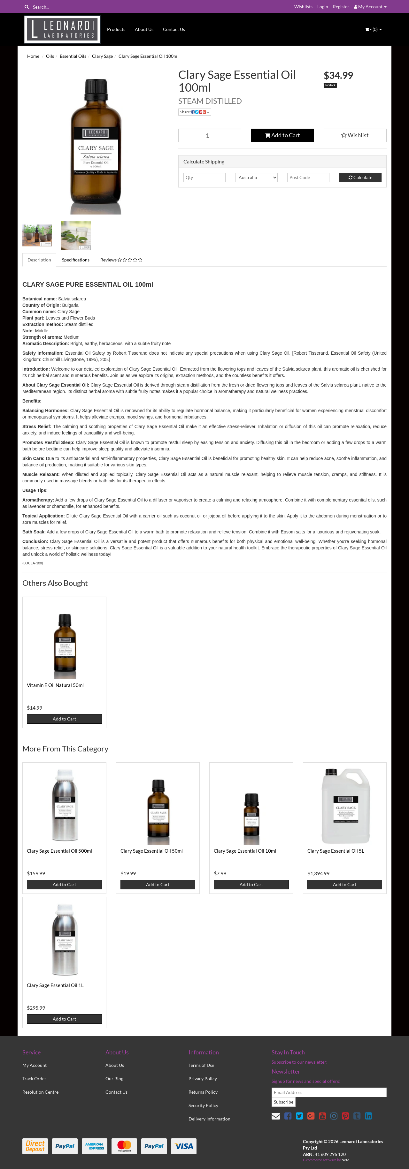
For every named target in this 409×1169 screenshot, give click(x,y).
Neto (345, 1160)
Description (39, 259)
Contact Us (174, 29)
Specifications (75, 259)
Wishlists (303, 6)
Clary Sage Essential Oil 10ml (245, 851)
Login (322, 6)
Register (341, 6)
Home (33, 56)
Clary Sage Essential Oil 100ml (149, 56)
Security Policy (203, 1105)
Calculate (360, 177)
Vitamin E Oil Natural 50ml (55, 685)
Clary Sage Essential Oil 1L (55, 985)
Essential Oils (73, 56)
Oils (50, 56)
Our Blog (114, 1078)
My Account (34, 1065)
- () (373, 29)
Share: (194, 111)
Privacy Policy (203, 1078)
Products (116, 29)
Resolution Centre (40, 1092)
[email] (329, 1092)
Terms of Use (201, 1065)
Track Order (34, 1078)
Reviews (121, 259)
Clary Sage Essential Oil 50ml (151, 851)
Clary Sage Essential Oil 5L (335, 851)
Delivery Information (209, 1118)
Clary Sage (102, 56)
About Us (144, 29)
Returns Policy (203, 1092)
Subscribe (283, 1102)
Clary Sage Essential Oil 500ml (59, 851)
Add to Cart (282, 135)
